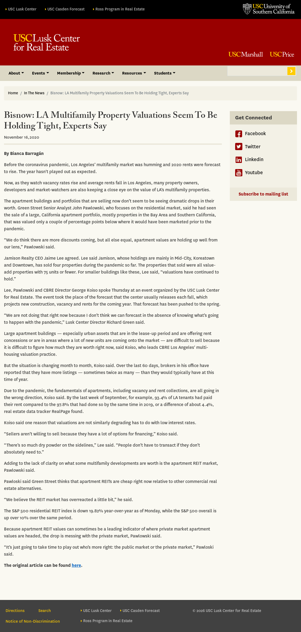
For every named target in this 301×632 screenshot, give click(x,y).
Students (163, 73)
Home (13, 93)
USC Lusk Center (22, 9)
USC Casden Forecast (66, 9)
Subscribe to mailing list (263, 194)
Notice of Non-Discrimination (33, 621)
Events (38, 73)
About (14, 73)
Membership (69, 73)
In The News (34, 93)
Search (291, 71)
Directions (15, 610)
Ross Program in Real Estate (120, 9)
